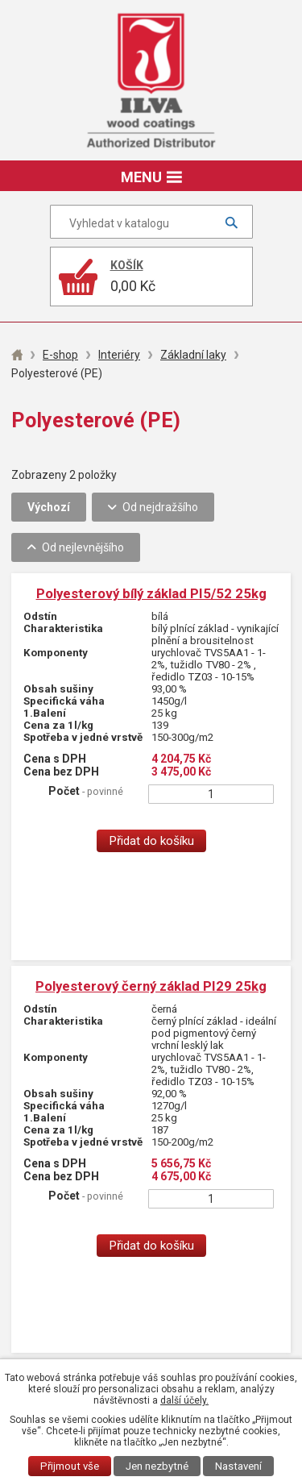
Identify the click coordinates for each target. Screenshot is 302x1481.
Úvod (17, 355)
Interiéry (119, 354)
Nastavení (238, 1466)
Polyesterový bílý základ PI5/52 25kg (151, 593)
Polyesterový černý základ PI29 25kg (151, 986)
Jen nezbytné (157, 1466)
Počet (85, 790)
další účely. (184, 1400)
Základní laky (193, 354)
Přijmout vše (69, 1466)
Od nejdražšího (160, 507)
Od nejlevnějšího (83, 547)
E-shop (60, 354)
